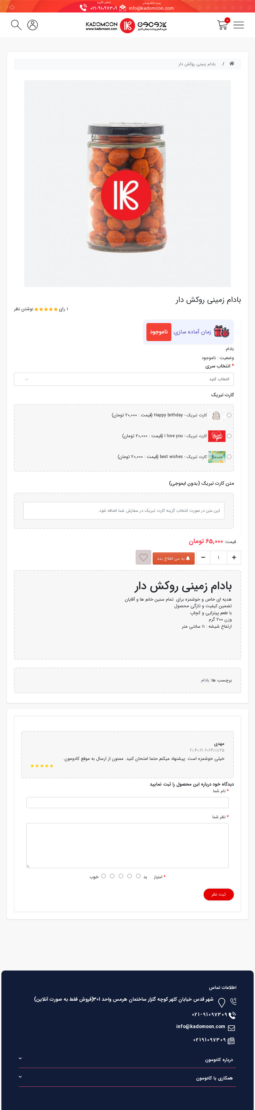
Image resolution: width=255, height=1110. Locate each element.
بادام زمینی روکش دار (197, 64)
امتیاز (158, 877)
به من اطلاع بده (173, 558)
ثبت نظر (219, 894)
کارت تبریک (222, 395)
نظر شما (219, 817)
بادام (205, 680)
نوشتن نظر (23, 309)
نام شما (219, 791)
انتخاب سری (217, 366)
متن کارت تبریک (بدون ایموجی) (201, 483)
